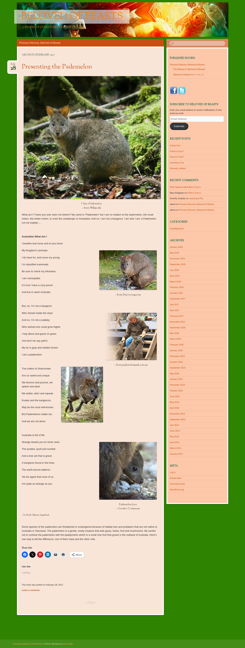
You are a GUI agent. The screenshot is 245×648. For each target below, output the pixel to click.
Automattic (68, 644)
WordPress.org (177, 489)
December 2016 (177, 322)
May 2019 (174, 253)
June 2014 (175, 396)
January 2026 (176, 247)
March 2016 (175, 339)
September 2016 (177, 327)
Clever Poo (175, 145)
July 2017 (174, 304)
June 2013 (175, 431)
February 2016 (177, 345)
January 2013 (176, 454)
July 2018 (174, 270)
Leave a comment (30, 590)
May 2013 (174, 436)
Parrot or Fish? (177, 157)
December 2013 (177, 414)
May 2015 (174, 373)
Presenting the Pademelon (57, 67)
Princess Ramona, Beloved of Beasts (40, 42)
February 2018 (177, 287)
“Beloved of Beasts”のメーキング (188, 74)
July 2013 (174, 425)
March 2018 (175, 281)
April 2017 (174, 310)
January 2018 (176, 293)
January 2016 (176, 350)
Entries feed (175, 478)
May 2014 (174, 402)
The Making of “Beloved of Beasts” (189, 69)
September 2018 (177, 264)
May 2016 (174, 333)
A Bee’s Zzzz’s (177, 151)
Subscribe (179, 126)
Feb (13, 65)
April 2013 (174, 442)
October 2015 (176, 362)
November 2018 (177, 258)
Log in (173, 472)
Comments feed (177, 484)
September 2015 (177, 368)
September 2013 (177, 419)
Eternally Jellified (178, 168)
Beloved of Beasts (72, 17)
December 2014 (177, 385)
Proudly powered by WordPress (27, 644)
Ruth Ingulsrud (177, 187)
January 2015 (176, 379)
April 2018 (174, 276)
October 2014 (176, 390)
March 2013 (175, 448)
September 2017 (177, 299)
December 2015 (177, 356)
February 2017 (177, 316)
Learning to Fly (177, 162)
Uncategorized (177, 228)
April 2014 (174, 408)
